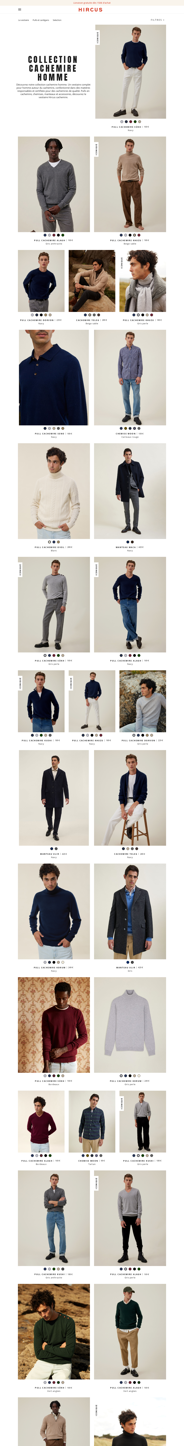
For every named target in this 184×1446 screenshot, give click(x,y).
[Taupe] (45, 315)
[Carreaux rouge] (134, 429)
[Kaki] (125, 429)
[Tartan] (130, 429)
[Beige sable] (139, 122)
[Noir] (58, 235)
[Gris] (56, 849)
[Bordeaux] (130, 122)
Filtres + (158, 19)
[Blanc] (49, 542)
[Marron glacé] (98, 315)
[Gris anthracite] (94, 315)
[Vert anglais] (135, 122)
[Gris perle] (121, 122)
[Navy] (126, 122)
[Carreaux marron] (132, 542)
